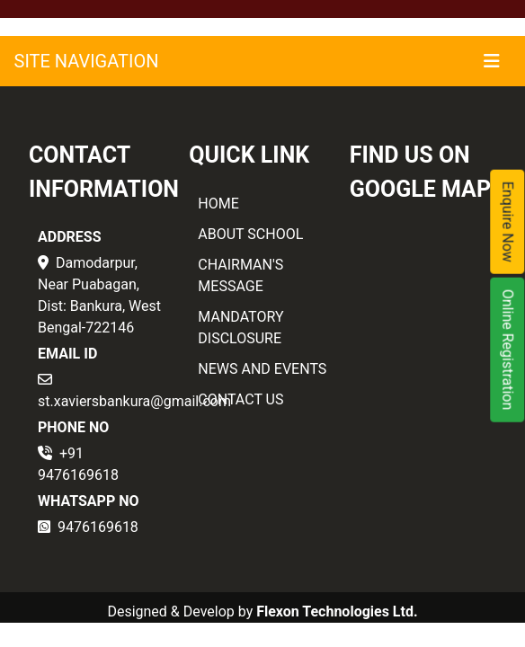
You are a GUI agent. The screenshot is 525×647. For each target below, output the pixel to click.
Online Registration (508, 350)
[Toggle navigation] (492, 61)
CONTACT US (240, 399)
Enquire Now (508, 222)
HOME (218, 203)
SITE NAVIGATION (86, 61)
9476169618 (98, 527)
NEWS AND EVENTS (262, 368)
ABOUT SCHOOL (250, 234)
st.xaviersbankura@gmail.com (134, 401)
